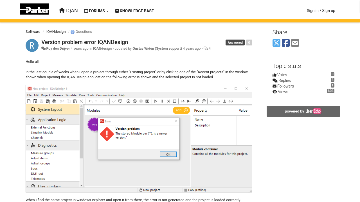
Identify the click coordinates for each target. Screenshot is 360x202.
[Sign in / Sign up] (321, 10)
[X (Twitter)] (276, 43)
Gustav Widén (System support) (157, 48)
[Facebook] (286, 43)
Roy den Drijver (58, 48)
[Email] (295, 43)
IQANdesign (56, 31)
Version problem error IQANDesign (84, 42)
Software (33, 31)
